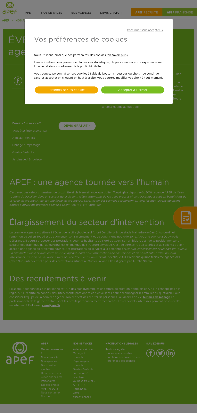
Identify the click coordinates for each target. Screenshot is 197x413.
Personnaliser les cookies (66, 90)
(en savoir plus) (117, 55)
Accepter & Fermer (132, 90)
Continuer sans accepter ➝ (145, 30)
